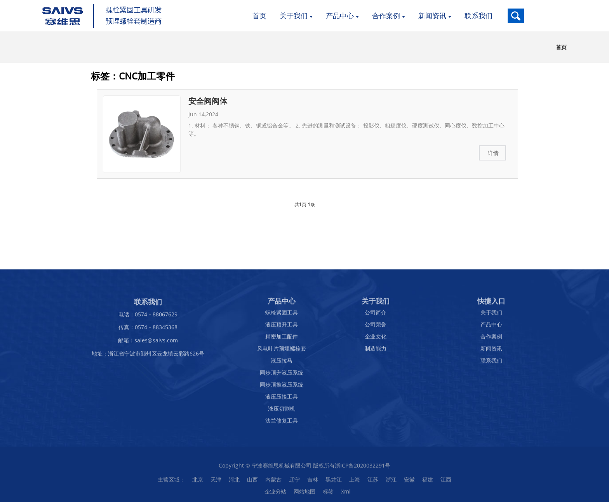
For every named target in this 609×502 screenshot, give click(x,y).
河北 (234, 482)
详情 (493, 153)
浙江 (391, 482)
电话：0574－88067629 (147, 316)
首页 (561, 47)
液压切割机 (281, 411)
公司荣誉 (375, 327)
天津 (216, 482)
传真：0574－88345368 (147, 329)
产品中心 (491, 327)
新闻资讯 (491, 351)
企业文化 (375, 339)
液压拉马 (281, 363)
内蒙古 (273, 482)
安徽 (409, 482)
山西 (252, 482)
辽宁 (294, 482)
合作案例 (491, 339)
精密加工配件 (281, 339)
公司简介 (375, 315)
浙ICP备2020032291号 (362, 468)
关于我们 (491, 315)
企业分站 (275, 494)
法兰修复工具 (281, 423)
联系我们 (491, 363)
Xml (346, 494)
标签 (328, 494)
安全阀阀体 (207, 101)
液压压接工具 (281, 399)
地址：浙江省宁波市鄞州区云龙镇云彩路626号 (148, 356)
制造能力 (375, 351)
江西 (445, 482)
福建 (427, 482)
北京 (197, 482)
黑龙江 (333, 482)
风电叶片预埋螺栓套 (281, 351)
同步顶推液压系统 (281, 387)
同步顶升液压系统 (281, 375)
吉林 (312, 482)
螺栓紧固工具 (281, 315)
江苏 (372, 482)
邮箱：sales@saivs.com (148, 343)
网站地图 (304, 494)
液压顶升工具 (281, 327)
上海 (354, 482)
